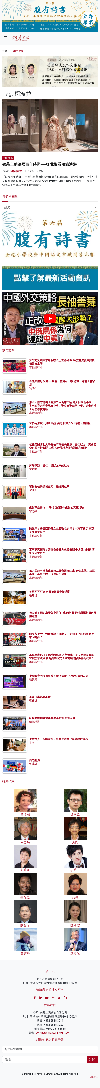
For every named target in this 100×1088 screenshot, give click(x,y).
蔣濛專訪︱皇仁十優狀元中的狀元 (49, 465)
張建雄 (33, 595)
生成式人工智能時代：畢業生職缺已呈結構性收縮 (58, 739)
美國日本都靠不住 (40, 697)
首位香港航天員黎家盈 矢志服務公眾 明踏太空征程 (59, 423)
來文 (31, 742)
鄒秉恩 (33, 679)
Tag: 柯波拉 (17, 51)
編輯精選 (16, 171)
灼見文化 (8, 158)
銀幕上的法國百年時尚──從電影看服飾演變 (39, 164)
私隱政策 (93, 1077)
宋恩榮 (33, 511)
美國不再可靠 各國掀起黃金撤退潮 (49, 591)
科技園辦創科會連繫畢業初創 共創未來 (52, 718)
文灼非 (33, 469)
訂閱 (92, 1059)
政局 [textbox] (7, 207)
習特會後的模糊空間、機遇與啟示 (49, 486)
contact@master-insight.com (53, 1032)
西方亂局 (34, 760)
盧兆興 (33, 490)
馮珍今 (33, 388)
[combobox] (50, 208)
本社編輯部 (36, 367)
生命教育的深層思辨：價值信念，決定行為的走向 (58, 675)
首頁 (4, 51)
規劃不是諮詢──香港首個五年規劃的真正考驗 (56, 507)
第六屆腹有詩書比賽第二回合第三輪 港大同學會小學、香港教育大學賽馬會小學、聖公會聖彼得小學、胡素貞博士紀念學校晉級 (62, 406)
